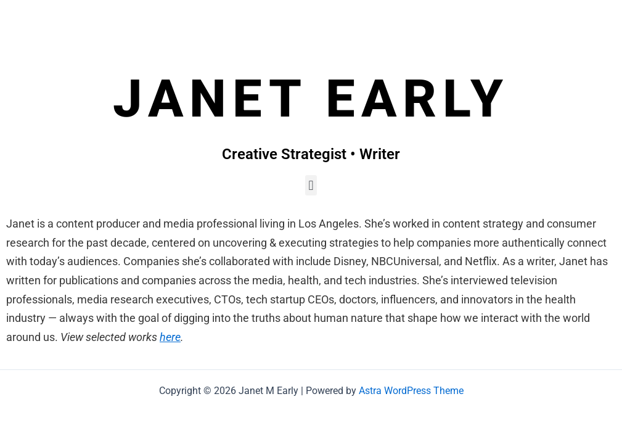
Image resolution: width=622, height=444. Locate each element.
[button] (311, 185)
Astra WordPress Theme (411, 391)
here (170, 337)
